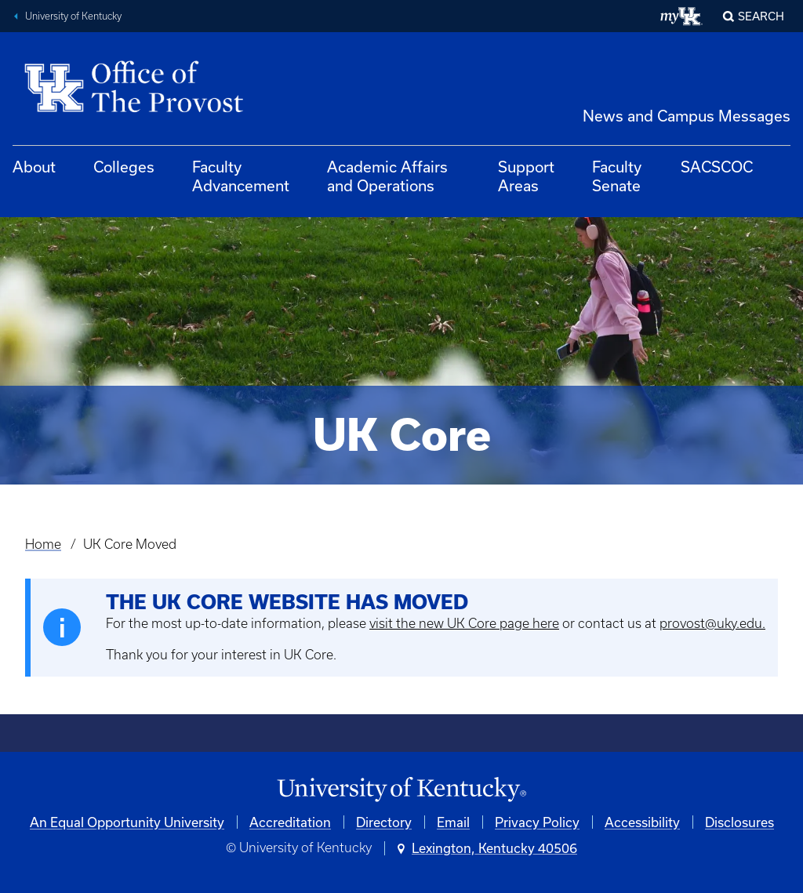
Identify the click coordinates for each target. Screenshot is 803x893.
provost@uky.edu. (712, 623)
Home (43, 544)
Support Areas (526, 176)
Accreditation (290, 822)
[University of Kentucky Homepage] (401, 790)
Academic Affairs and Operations (387, 176)
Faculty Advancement (240, 176)
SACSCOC (717, 167)
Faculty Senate (616, 176)
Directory (384, 822)
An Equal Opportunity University (127, 822)
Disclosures (739, 822)
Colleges (123, 167)
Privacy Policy (537, 822)
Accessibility (642, 822)
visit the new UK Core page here (464, 623)
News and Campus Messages (686, 116)
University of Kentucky (73, 16)
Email (453, 822)
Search (761, 16)
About (34, 167)
